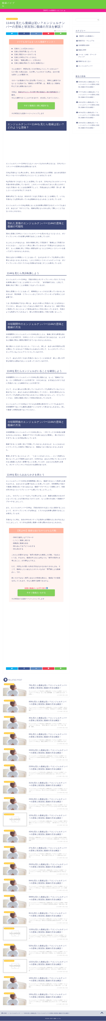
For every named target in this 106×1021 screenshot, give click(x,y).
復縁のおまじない (84, 61)
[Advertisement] (36, 147)
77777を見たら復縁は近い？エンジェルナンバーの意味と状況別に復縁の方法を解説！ (88, 94)
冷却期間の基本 (84, 45)
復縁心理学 (82, 50)
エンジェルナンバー (12, 19)
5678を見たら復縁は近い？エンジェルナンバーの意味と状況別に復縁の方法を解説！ (88, 115)
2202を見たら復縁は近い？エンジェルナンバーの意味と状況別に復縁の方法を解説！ (88, 105)
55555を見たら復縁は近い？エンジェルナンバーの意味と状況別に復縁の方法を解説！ (88, 84)
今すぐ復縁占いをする (36, 593)
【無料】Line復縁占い (86, 36)
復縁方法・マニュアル (86, 41)
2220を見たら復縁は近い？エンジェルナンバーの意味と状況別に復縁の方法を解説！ (88, 125)
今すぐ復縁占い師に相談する (36, 106)
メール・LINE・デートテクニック (86, 56)
